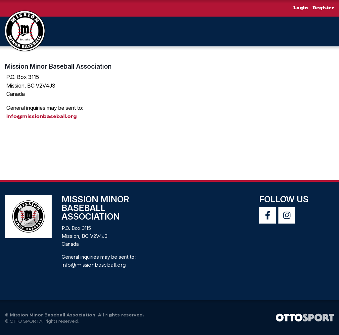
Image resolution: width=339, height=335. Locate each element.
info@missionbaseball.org (41, 116)
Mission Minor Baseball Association (58, 66)
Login (300, 8)
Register (323, 8)
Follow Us (284, 199)
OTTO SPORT (24, 321)
